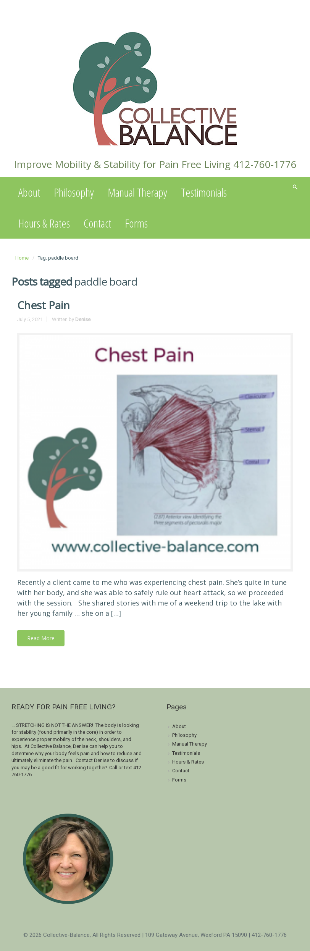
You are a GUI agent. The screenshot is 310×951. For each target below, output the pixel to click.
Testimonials (204, 192)
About (29, 192)
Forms (136, 223)
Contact (97, 223)
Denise (82, 319)
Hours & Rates (44, 223)
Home (22, 258)
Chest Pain (43, 305)
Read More (41, 638)
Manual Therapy (137, 192)
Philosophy (74, 192)
